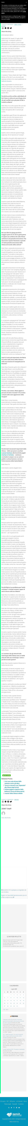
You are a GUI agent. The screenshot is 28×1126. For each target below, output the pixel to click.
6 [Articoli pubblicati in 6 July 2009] (4, 997)
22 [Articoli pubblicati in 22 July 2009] (10, 1003)
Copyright (14, 1104)
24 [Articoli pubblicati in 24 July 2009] (17, 1003)
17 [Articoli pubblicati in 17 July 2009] (17, 1000)
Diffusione (12, 1101)
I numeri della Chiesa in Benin (13, 793)
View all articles (6, 817)
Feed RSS (14, 1016)
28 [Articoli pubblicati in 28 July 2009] (7, 1006)
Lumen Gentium (7, 453)
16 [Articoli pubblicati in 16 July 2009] (14, 1000)
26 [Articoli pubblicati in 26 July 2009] (23, 1003)
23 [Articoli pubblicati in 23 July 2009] (14, 1003)
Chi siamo (3, 1101)
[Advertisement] (14, 878)
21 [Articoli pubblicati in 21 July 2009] (7, 1003)
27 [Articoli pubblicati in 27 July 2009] (4, 1006)
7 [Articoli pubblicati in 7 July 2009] (7, 997)
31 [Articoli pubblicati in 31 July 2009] (17, 1006)
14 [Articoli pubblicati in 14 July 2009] (7, 1000)
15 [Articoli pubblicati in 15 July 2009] (10, 1000)
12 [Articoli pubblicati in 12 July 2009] (23, 997)
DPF (8, 1101)
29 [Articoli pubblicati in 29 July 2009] (10, 1006)
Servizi (25, 1101)
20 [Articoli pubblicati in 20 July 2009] (4, 1003)
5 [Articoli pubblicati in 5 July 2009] (23, 994)
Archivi (3, 26)
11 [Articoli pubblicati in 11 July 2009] (20, 997)
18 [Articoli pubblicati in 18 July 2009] (20, 1000)
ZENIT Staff (17, 24)
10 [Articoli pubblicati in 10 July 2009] (17, 997)
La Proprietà (19, 1101)
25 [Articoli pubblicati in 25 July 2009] (20, 1003)
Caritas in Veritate (7, 455)
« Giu (4, 1009)
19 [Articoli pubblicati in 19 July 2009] (23, 1000)
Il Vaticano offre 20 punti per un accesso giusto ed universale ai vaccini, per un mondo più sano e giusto (13, 1021)
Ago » (7, 1009)
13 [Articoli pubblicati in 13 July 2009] (4, 1000)
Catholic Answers (6, 81)
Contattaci (21, 1104)
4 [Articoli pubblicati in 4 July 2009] (20, 994)
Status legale (7, 1104)
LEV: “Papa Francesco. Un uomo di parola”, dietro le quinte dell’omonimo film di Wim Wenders (13, 1036)
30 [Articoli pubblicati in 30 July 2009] (14, 1006)
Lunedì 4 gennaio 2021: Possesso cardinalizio (14, 1049)
